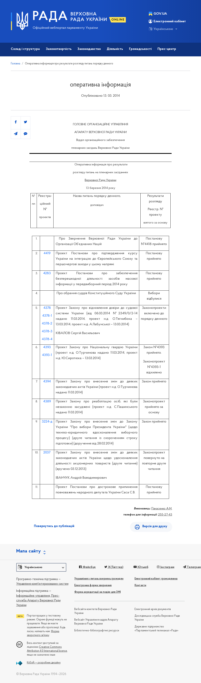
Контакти (140, 585)
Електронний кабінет (167, 21)
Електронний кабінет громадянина (156, 578)
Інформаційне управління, (33, 595)
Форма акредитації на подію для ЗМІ (97, 592)
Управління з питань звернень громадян (98, 578)
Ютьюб (141, 567)
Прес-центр (166, 49)
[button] (41, 567)
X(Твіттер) (113, 567)
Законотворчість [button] (59, 49)
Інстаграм (165, 567)
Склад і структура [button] (25, 49)
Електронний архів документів (153, 609)
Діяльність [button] (115, 49)
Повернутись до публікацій (54, 526)
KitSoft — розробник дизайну (44, 662)
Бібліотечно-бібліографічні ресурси (96, 630)
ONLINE (118, 19)
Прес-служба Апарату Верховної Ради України (38, 600)
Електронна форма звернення (93, 585)
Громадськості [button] (140, 49)
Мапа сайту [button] (28, 551)
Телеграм (192, 567)
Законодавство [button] (89, 49)
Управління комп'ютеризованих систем (42, 584)
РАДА (50, 17)
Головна (15, 63)
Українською (160, 29)
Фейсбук (87, 567)
